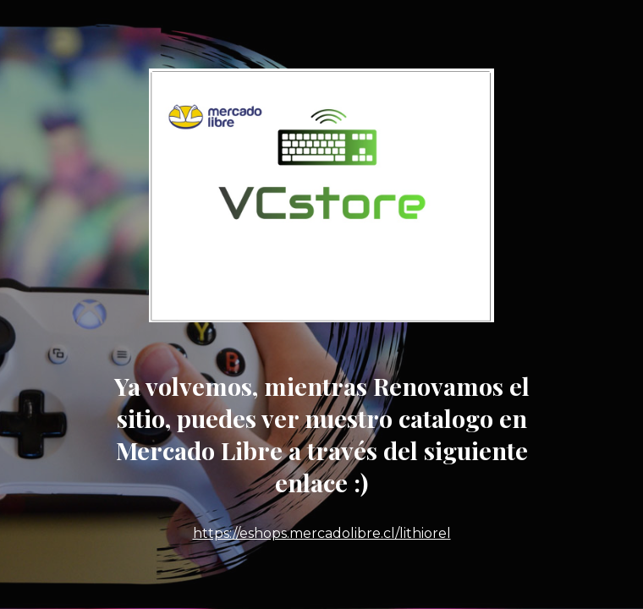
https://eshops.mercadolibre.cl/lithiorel (322, 533)
